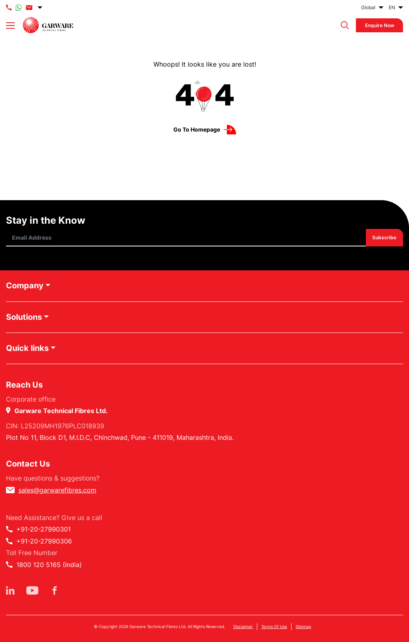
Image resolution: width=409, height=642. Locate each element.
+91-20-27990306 (44, 541)
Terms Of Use (274, 626)
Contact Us (28, 464)
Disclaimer (243, 626)
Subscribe (385, 238)
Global (368, 7)
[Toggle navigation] (10, 25)
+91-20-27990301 (43, 529)
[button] (343, 25)
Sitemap (303, 626)
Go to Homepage (196, 129)
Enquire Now (379, 25)
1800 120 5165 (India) (49, 565)
